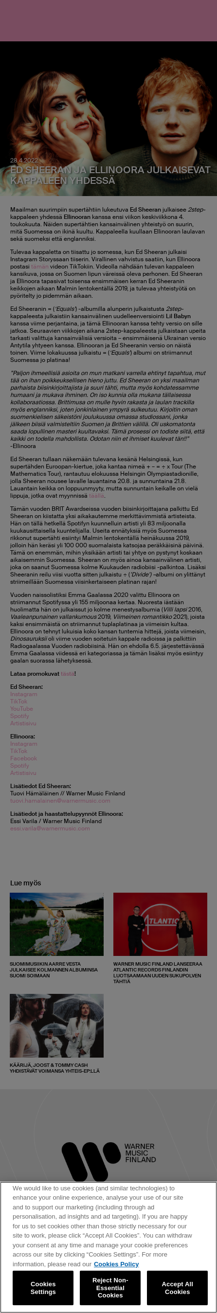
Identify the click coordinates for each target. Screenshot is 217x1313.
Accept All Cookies (177, 1287)
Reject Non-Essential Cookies (110, 1288)
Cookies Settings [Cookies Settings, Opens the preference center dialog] (43, 1287)
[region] (108, 1247)
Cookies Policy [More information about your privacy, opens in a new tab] (116, 1264)
